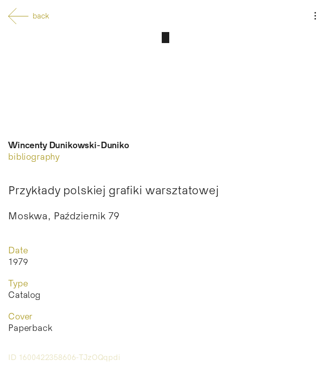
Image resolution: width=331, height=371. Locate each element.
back (28, 16)
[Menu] (315, 16)
